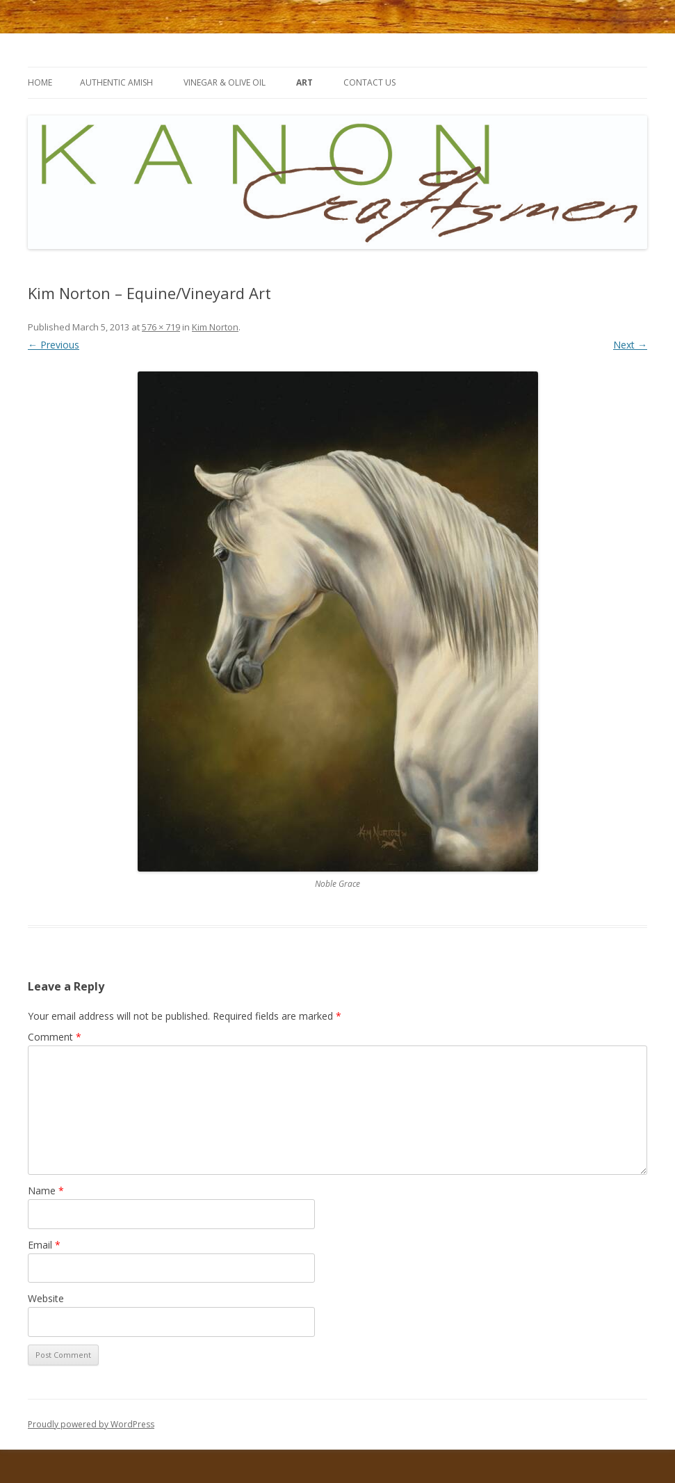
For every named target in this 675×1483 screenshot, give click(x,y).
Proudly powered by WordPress (91, 1424)
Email (44, 1244)
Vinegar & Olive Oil (225, 82)
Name (46, 1190)
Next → (630, 344)
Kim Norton (215, 327)
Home (40, 82)
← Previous (53, 344)
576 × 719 (161, 327)
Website (46, 1298)
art (304, 82)
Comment (54, 1036)
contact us (369, 82)
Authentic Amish (116, 82)
